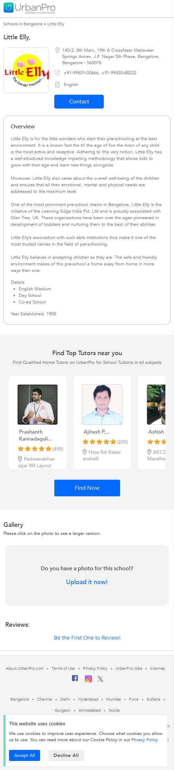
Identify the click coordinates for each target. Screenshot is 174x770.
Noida (114, 710)
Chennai (44, 699)
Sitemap (157, 668)
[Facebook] (75, 681)
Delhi (65, 699)
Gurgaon (63, 710)
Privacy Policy (144, 740)
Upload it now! (87, 582)
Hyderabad (88, 699)
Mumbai (113, 699)
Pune (134, 699)
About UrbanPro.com (25, 668)
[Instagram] (88, 681)
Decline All (66, 755)
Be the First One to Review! (87, 638)
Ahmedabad (90, 710)
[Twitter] (100, 680)
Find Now (87, 488)
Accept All (24, 755)
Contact (79, 101)
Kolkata (153, 699)
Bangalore (19, 699)
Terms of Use (63, 668)
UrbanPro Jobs (129, 668)
